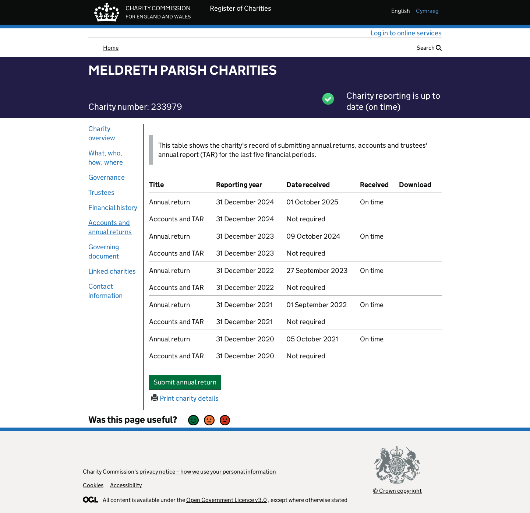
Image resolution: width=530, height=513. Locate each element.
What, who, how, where (105, 157)
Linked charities (112, 271)
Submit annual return (187, 381)
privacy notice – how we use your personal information (207, 471)
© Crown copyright (397, 490)
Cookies (93, 485)
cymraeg (427, 10)
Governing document (103, 251)
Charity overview (101, 133)
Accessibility (126, 485)
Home (111, 47)
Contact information (105, 291)
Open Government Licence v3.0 (226, 499)
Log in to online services (406, 33)
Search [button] (429, 47)
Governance (106, 177)
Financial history (112, 207)
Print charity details (185, 398)
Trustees (101, 192)
